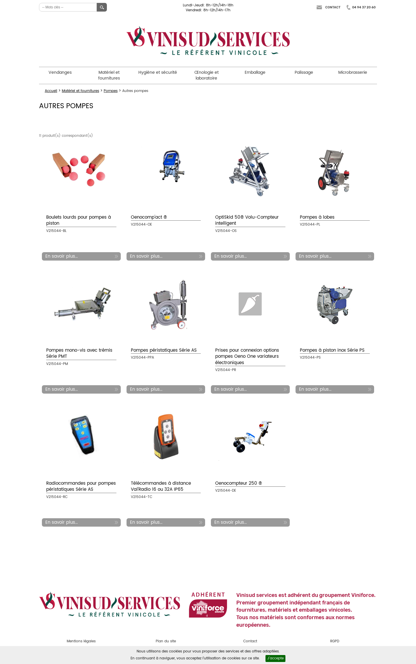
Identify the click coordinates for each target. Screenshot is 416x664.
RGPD (334, 641)
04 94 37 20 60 (364, 7)
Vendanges (60, 72)
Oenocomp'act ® (149, 217)
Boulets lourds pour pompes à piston (78, 220)
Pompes (111, 91)
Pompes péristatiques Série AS (164, 350)
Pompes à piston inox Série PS (332, 350)
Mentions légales (81, 641)
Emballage (255, 72)
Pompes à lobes (317, 217)
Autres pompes (135, 91)
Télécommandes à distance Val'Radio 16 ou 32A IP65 (161, 486)
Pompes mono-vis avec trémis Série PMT (79, 353)
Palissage (304, 72)
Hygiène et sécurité (157, 72)
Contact (333, 7)
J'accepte (275, 658)
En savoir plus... (61, 256)
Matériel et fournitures (109, 75)
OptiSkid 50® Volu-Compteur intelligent (247, 220)
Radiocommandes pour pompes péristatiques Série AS (81, 486)
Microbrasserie (352, 72)
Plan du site (166, 641)
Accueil (51, 91)
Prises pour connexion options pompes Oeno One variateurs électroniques (247, 356)
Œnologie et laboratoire (206, 75)
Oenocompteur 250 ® (238, 483)
